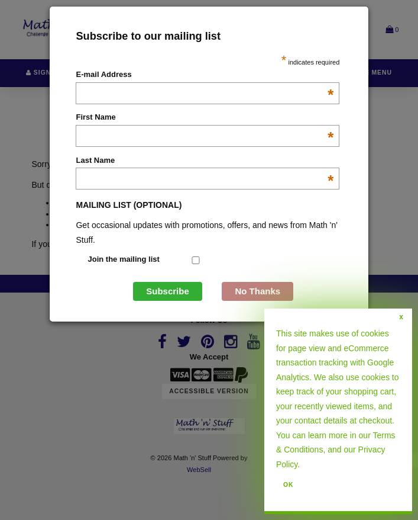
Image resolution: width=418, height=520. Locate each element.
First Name (204, 118)
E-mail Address (204, 75)
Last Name (204, 161)
